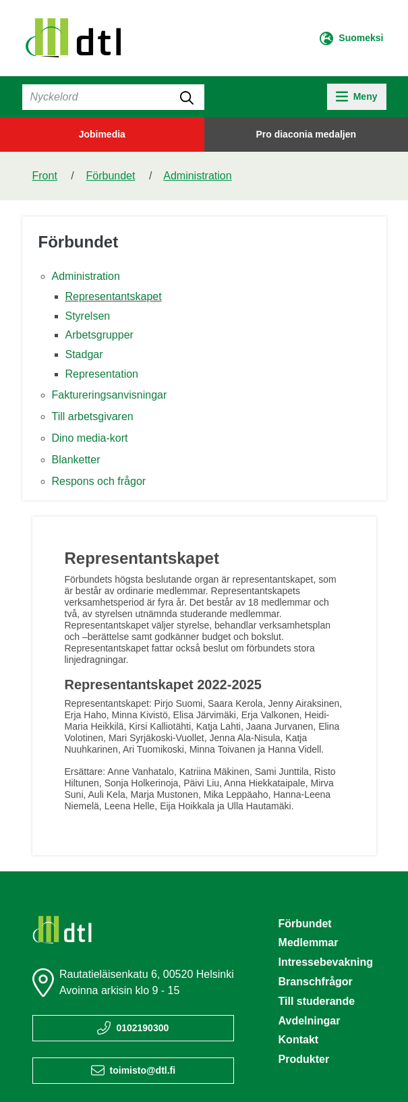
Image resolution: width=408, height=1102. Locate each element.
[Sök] (113, 97)
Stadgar (84, 354)
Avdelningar (310, 1020)
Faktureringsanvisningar (109, 395)
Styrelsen (88, 316)
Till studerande (317, 1001)
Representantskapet (113, 296)
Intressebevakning (326, 962)
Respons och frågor (99, 481)
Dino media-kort (90, 438)
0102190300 (142, 1027)
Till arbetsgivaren (93, 416)
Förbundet (111, 175)
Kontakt (299, 1039)
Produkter (304, 1059)
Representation (102, 374)
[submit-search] (186, 97)
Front (44, 175)
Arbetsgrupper (99, 335)
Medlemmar (309, 942)
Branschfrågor (316, 981)
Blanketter (76, 459)
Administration (197, 175)
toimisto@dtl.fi (143, 1070)
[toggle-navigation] (356, 97)
